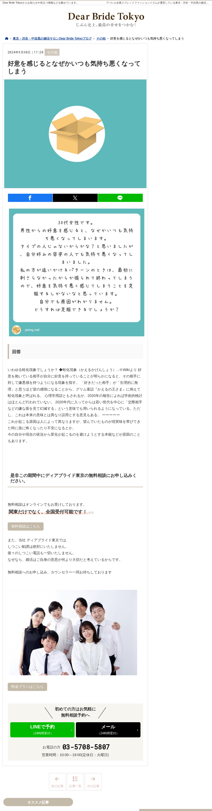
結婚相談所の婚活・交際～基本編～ (182, 317)
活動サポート (172, 294)
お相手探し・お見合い (179, 434)
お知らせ (168, 465)
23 (167, 232)
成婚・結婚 (170, 455)
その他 (52, 52)
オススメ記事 (172, 501)
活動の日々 (170, 377)
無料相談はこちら (25, 526)
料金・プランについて (179, 408)
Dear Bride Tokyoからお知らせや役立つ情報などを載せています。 (41, 2)
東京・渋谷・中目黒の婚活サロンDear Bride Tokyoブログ (135, 804)
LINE (198, 516)
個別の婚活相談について (180, 351)
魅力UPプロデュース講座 (181, 341)
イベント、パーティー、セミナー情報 (182, 364)
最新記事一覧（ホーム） (180, 263)
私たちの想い (172, 305)
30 (167, 237)
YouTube (187, 516)
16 (167, 227)
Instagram (177, 516)
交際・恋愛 (170, 444)
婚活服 (166, 284)
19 (190, 227)
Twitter (167, 516)
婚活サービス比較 (175, 398)
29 (160, 237)
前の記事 (58, 782)
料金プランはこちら (27, 687)
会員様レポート (173, 387)
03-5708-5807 (86, 747)
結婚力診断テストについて (182, 330)
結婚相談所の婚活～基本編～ (182, 488)
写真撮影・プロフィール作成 (182, 421)
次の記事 (94, 782)
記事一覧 (75, 786)
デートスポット (173, 273)
